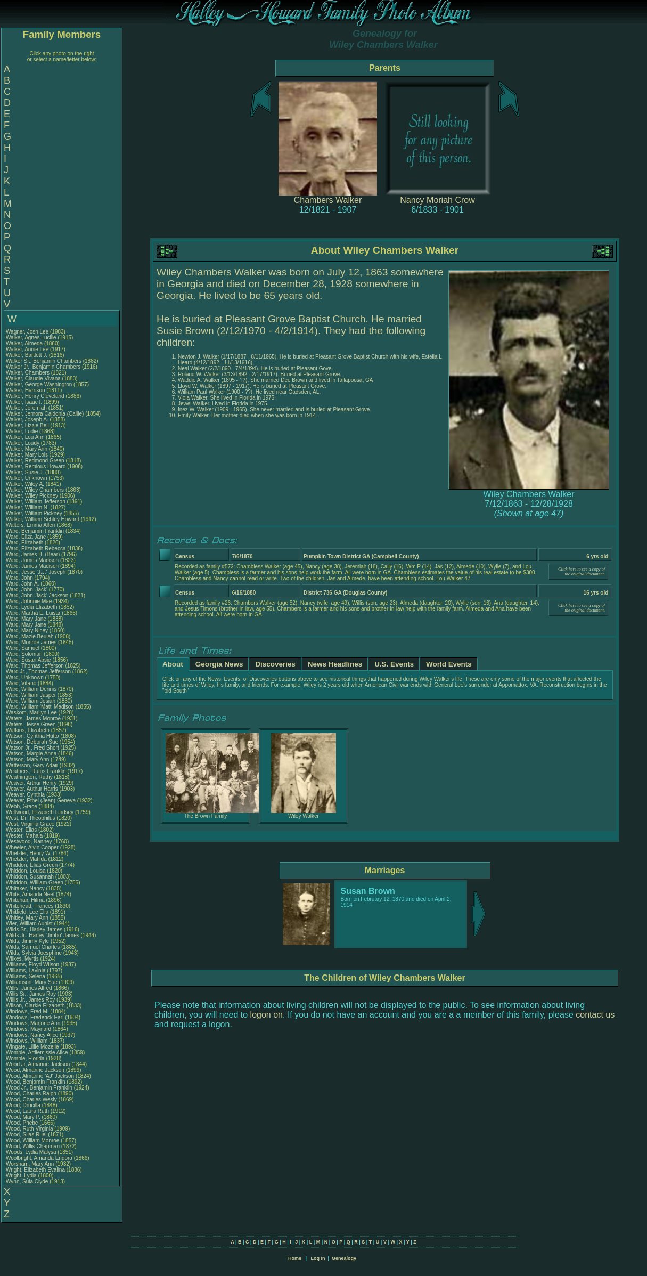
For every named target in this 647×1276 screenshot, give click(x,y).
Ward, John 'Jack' (26, 589)
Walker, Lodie (22, 431)
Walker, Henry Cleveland (35, 396)
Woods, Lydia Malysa (31, 1152)
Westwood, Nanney (29, 841)
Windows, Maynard (29, 1029)
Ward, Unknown (25, 677)
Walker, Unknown (27, 478)
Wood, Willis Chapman (33, 1146)
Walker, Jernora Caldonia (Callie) (45, 414)
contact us (595, 1014)
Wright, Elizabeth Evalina (35, 1170)
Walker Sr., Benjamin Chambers (43, 361)
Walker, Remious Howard (35, 466)
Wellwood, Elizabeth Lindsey (39, 812)
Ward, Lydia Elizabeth (32, 607)
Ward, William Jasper (31, 695)
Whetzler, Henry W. (29, 853)
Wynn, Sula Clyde (27, 1181)
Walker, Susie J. (25, 472)
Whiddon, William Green (34, 882)
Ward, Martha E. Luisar (33, 613)
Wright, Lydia (22, 1176)
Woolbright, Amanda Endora (39, 1158)
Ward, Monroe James (31, 642)
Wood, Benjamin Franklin (35, 1082)
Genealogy (344, 1258)
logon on (266, 1014)
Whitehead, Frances (30, 906)
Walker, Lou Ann (25, 437)
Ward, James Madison (32, 560)
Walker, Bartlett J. (26, 355)
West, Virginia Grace (30, 824)
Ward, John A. (22, 584)
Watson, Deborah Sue (32, 742)
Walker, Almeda (25, 343)
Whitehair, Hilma (26, 900)
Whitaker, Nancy (26, 888)
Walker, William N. (27, 507)
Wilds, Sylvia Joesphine (34, 953)
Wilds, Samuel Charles (33, 947)
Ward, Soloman (25, 654)
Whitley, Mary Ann (27, 918)
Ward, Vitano (22, 683)
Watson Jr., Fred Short (32, 748)
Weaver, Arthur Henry (31, 783)
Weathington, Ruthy (30, 777)
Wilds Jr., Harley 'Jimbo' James (42, 935)
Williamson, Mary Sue (32, 982)
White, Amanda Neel (30, 894)
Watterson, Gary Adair (32, 765)
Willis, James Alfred (29, 988)
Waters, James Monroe (33, 718)
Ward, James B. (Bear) (33, 554)
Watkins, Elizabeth (28, 730)
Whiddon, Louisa (26, 871)
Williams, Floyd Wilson (32, 965)
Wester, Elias (22, 830)
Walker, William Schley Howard (42, 519)
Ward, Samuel (23, 648)
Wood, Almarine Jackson (35, 1070)
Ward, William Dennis (31, 689)
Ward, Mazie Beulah (30, 636)
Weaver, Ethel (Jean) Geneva (41, 800)
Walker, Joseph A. (27, 419)
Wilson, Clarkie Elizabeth (35, 1006)
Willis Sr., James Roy (31, 994)
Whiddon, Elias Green (32, 865)
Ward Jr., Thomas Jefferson (38, 671)
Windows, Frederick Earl (34, 1017)
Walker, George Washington (39, 384)
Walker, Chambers (28, 373)
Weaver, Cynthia (26, 795)
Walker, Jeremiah (27, 408)
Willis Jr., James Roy (30, 1000)
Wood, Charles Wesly (31, 1099)
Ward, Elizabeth (25, 543)
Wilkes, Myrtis (23, 959)
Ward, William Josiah (30, 701)
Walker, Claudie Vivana (33, 378)
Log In (317, 1258)
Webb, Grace (22, 806)
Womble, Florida (26, 1058)
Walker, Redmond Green (35, 461)
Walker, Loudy (23, 443)
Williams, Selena (26, 976)
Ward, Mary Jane (26, 619)
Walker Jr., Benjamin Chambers (43, 367)
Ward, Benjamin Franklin (35, 531)
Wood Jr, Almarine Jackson (38, 1064)
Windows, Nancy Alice (32, 1035)
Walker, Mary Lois (27, 455)
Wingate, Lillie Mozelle (32, 1047)
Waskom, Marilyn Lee (31, 713)
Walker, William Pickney (34, 513)
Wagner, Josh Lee (27, 332)
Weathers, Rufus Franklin (36, 771)
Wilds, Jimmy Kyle (27, 941)
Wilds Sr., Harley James (34, 929)
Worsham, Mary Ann (30, 1164)
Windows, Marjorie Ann (33, 1023)
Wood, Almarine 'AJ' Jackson (40, 1076)
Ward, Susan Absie (28, 660)
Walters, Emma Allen (30, 525)
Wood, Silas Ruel (26, 1134)
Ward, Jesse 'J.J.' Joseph (35, 572)
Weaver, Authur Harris (32, 789)
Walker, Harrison (26, 390)
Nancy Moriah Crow (437, 200)
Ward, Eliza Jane (26, 537)
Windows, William (27, 1041)
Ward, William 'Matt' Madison (40, 707)
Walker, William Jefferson (35, 502)
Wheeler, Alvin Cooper (32, 847)
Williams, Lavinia (26, 970)
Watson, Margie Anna (31, 754)
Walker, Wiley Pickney (32, 496)
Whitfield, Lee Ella (27, 912)
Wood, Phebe (22, 1123)
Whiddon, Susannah (30, 877)
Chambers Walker (328, 200)
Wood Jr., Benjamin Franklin (39, 1088)
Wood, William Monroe (32, 1140)
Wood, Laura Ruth (27, 1111)
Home (294, 1258)
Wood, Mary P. (23, 1117)
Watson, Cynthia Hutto (32, 736)
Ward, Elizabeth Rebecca (35, 548)
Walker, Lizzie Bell (27, 425)
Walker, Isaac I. (24, 402)
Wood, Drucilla (24, 1105)
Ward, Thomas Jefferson (35, 666)
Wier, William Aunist (29, 923)
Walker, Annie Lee (27, 349)
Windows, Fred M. (27, 1011)
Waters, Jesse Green (31, 724)
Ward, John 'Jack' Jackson (37, 595)
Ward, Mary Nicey (27, 630)
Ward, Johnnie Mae (29, 601)
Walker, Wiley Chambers (35, 490)
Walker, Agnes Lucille (31, 337)
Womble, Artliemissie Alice (37, 1052)
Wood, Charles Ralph (31, 1093)
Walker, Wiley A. (25, 484)
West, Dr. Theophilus (31, 818)
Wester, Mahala (25, 836)
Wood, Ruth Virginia (29, 1129)
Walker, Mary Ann (26, 449)
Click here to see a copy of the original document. (581, 571)
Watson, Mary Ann (28, 759)
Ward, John (20, 578)
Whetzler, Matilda (27, 859)
